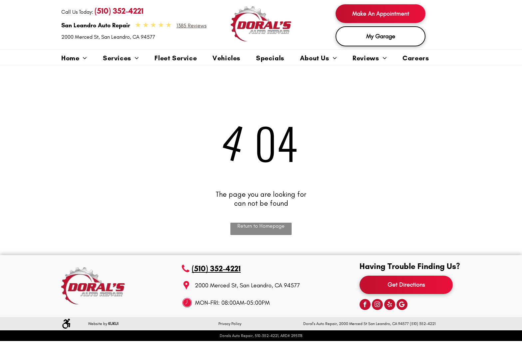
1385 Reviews (191, 25)
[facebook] (365, 305)
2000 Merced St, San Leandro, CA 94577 (108, 37)
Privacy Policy (229, 323)
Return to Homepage (261, 226)
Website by (97, 323)
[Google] (401, 305)
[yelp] (389, 305)
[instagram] (377, 305)
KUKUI (113, 323)
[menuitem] (82, 58)
